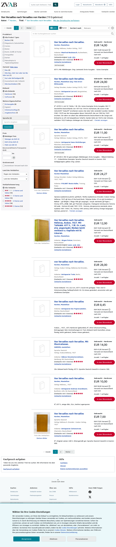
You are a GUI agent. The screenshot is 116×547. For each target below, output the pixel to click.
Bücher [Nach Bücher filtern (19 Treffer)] (8, 40)
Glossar (63, 466)
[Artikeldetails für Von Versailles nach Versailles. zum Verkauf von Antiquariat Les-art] (41, 85)
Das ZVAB (52, 491)
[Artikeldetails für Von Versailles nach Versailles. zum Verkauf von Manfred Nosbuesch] (41, 49)
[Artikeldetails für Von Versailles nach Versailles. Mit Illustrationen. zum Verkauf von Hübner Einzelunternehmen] (41, 348)
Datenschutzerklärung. (69, 532)
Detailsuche (5, 12)
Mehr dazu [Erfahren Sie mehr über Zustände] (14, 67)
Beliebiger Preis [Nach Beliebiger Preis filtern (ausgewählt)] (10, 136)
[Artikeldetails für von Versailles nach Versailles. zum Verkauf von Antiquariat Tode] (41, 268)
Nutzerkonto (87, 5)
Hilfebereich (73, 491)
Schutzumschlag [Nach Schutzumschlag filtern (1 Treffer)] (11, 110)
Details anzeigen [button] (101, 120)
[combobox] (41, 5)
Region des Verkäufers (11, 174)
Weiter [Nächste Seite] (29, 28)
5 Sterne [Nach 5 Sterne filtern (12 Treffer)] (14, 206)
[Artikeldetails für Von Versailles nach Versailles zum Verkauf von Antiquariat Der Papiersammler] (41, 308)
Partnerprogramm (35, 495)
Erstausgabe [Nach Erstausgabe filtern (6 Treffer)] (9, 104)
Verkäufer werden (108, 12)
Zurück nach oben (58, 481)
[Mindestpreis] (7, 153)
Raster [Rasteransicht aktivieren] (63, 28)
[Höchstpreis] (7, 157)
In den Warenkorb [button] (104, 63)
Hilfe (110, 5)
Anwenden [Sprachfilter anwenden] (8, 127)
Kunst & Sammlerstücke (63, 12)
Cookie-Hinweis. (60, 530)
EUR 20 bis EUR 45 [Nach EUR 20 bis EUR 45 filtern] (11, 142)
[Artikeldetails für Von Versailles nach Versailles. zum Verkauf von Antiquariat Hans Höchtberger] (41, 136)
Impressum (53, 499)
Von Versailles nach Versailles (39, 20)
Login (78, 5)
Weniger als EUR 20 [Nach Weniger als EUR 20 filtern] (11, 139)
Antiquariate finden (87, 12)
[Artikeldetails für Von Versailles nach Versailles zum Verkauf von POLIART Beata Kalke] (41, 179)
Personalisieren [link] (82, 539)
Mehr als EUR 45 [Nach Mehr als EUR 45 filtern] (10, 145)
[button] (112, 33)
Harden (13, 20)
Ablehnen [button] (53, 539)
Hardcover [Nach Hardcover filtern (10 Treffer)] (9, 94)
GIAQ (70, 245)
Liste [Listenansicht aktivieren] (53, 28)
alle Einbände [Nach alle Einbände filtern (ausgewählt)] (9, 91)
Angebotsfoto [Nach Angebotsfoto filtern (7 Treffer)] (10, 113)
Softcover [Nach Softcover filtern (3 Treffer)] (8, 97)
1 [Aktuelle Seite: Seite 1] (16, 28)
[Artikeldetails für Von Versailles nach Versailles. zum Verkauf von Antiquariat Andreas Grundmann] (41, 385)
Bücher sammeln (40, 12)
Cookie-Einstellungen (69, 528)
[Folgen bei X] (90, 497)
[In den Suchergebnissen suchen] (73, 34)
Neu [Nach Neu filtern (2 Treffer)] (6, 70)
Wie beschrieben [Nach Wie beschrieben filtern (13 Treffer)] (11, 84)
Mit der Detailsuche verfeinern (66, 20)
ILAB (69, 57)
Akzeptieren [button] (26, 539)
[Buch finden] (55, 5)
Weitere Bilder (42, 193)
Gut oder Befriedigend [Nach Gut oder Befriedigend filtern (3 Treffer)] (13, 78)
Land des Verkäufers (11, 179)
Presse (51, 495)
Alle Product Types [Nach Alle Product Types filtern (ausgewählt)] (11, 37)
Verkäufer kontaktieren (62, 62)
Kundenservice (73, 495)
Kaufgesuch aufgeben (11, 469)
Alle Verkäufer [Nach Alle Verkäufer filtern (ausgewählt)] (10, 188)
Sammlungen (22, 12)
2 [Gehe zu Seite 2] (21, 28)
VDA (73, 57)
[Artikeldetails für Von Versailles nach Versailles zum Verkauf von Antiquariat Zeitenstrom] (41, 423)
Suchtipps (63, 463)
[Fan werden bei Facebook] (90, 492)
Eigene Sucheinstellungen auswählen (74, 469)
